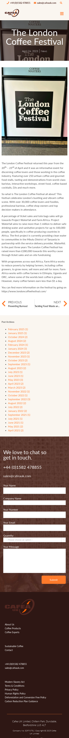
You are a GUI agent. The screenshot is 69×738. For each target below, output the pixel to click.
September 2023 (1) (19, 364)
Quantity (8, 535)
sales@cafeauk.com (45, 3)
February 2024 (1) (18, 344)
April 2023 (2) (15, 383)
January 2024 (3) (17, 348)
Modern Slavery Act (15, 681)
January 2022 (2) (17, 410)
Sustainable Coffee (14, 646)
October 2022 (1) (17, 395)
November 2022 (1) (19, 391)
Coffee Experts (12, 632)
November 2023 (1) (19, 356)
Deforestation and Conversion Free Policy (25, 697)
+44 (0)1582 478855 (18, 3)
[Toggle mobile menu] (62, 14)
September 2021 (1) (19, 414)
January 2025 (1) (17, 333)
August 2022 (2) (17, 403)
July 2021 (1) (15, 418)
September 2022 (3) (19, 399)
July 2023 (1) (15, 371)
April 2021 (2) (15, 430)
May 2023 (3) (15, 379)
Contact (9, 650)
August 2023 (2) (17, 368)
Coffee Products (13, 628)
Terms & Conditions (14, 685)
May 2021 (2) (15, 426)
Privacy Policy (11, 689)
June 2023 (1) (15, 375)
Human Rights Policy (15, 693)
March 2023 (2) (16, 387)
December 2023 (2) (19, 352)
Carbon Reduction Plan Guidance (21, 701)
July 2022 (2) (15, 406)
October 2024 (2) (17, 336)
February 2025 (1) (18, 329)
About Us (9, 624)
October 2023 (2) (17, 360)
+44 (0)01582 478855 (16, 664)
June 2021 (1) (15, 422)
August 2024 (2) (17, 340)
